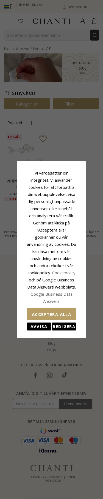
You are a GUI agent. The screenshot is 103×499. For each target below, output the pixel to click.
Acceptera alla (51, 289)
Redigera (70, 301)
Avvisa (32, 301)
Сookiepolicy (29, 262)
